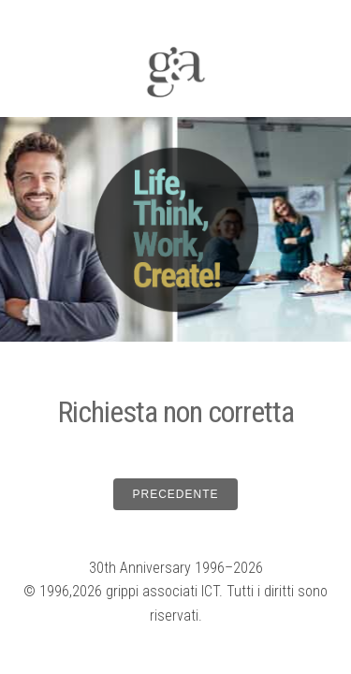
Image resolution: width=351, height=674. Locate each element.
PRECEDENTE (175, 494)
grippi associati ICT (162, 591)
